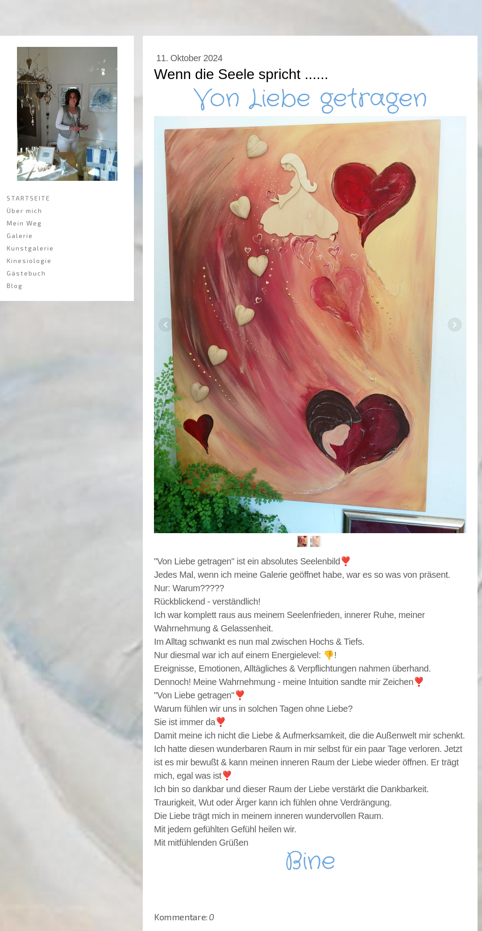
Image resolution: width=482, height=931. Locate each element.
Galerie (20, 235)
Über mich (24, 210)
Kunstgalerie (30, 248)
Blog (15, 285)
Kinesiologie (29, 260)
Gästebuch (26, 273)
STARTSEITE (28, 198)
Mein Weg (24, 223)
